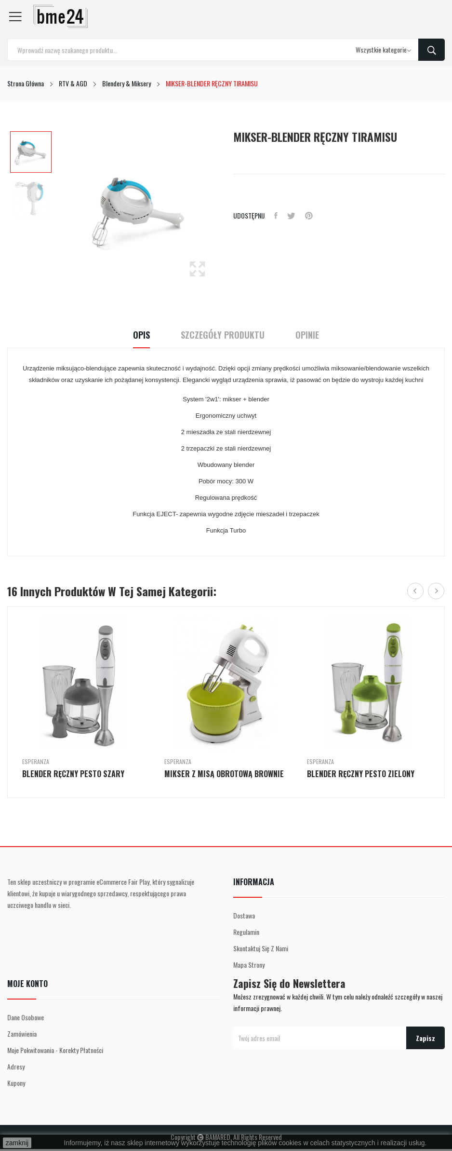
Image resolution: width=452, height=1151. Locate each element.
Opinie (307, 335)
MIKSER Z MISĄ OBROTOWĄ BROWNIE (224, 773)
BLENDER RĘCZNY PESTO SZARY (73, 773)
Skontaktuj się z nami (260, 948)
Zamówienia (22, 1033)
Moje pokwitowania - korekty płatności (55, 1050)
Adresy (16, 1066)
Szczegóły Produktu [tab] (223, 335)
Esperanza (35, 762)
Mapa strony (249, 964)
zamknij (17, 1143)
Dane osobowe (25, 1017)
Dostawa (244, 915)
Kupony (16, 1083)
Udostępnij (275, 215)
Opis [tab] (141, 335)
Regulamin (246, 932)
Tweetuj (291, 215)
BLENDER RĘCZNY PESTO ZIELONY (360, 773)
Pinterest (309, 215)
